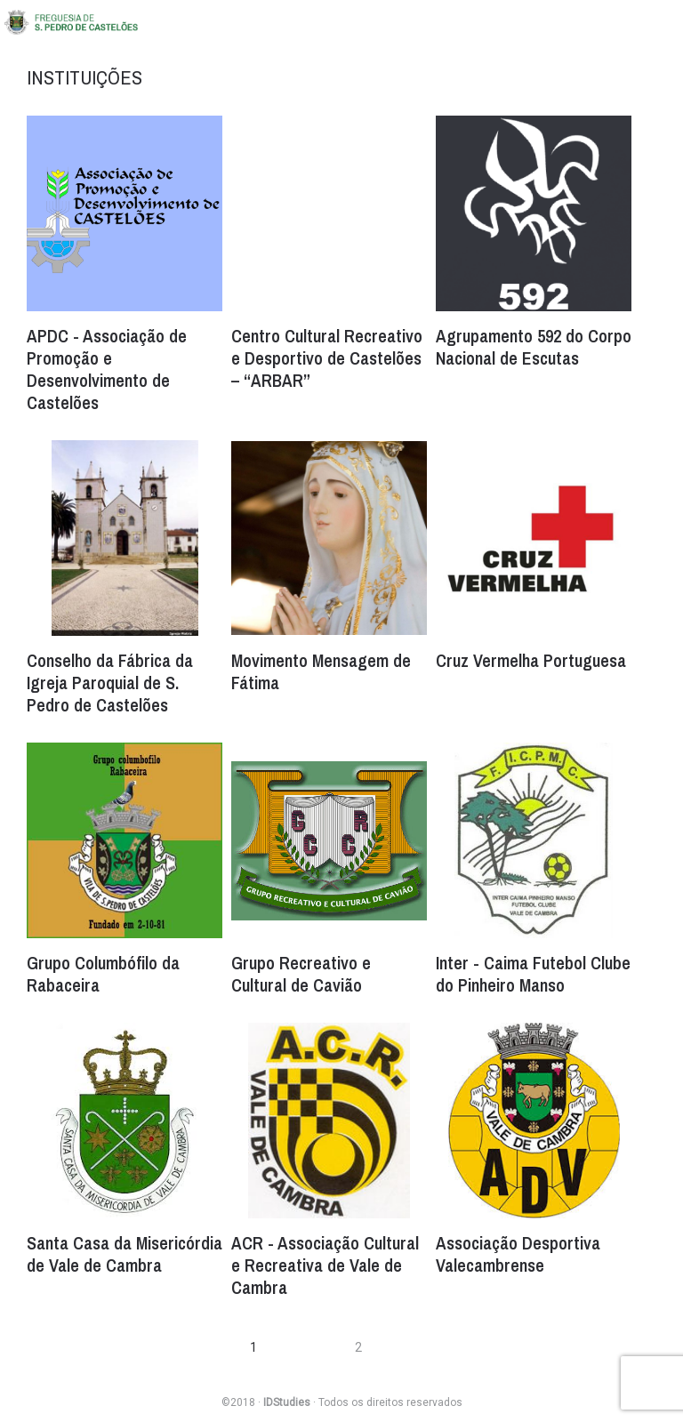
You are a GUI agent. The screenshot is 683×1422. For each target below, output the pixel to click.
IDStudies (286, 1402)
